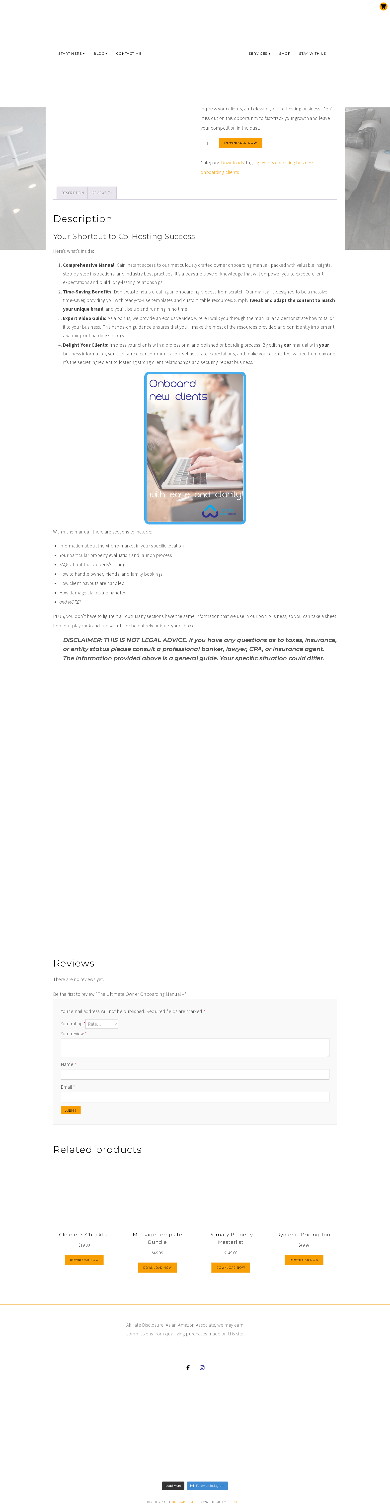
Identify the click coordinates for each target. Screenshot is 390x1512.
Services (258, 53)
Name (68, 1064)
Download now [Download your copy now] (304, 1260)
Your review (74, 1033)
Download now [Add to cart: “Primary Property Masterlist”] (231, 1267)
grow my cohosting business (285, 163)
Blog (98, 53)
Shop (285, 53)
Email (68, 1087)
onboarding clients (220, 172)
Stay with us (312, 53)
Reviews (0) (102, 193)
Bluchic (235, 1502)
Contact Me (129, 53)
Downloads (232, 163)
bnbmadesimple (185, 1502)
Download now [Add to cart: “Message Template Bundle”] (157, 1267)
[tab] (73, 193)
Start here (70, 53)
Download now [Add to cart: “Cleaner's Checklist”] (84, 1260)
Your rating (73, 1023)
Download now (240, 143)
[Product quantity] (209, 143)
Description (73, 193)
